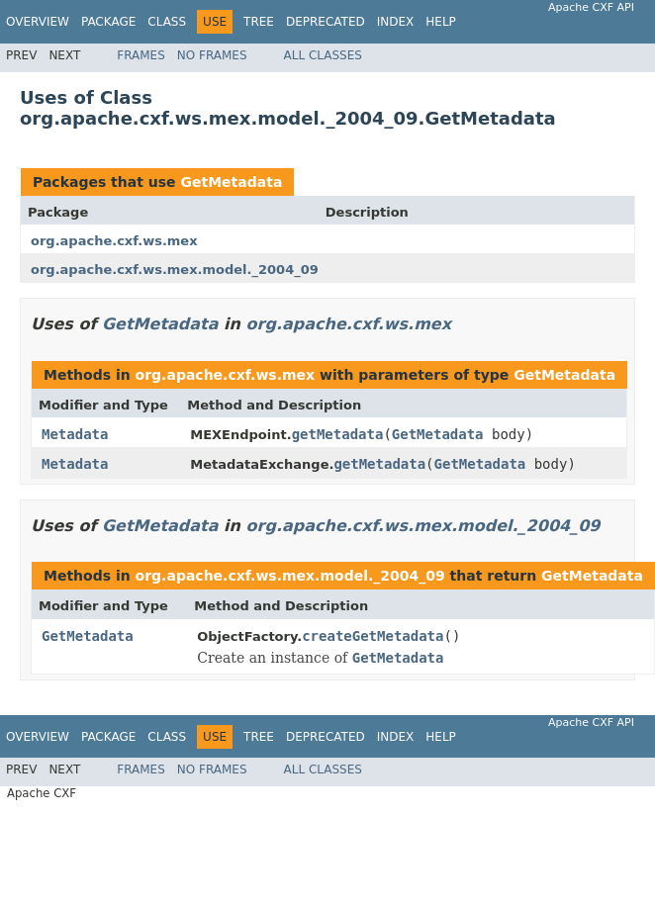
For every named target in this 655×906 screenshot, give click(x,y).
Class (166, 22)
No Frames (212, 55)
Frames (141, 55)
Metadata (75, 434)
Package (108, 22)
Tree (258, 22)
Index (396, 22)
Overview (37, 22)
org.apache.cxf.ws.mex (114, 240)
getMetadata (338, 434)
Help (440, 22)
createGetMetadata (372, 636)
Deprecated (325, 22)
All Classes (323, 55)
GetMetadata (231, 182)
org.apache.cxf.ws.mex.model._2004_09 (175, 269)
